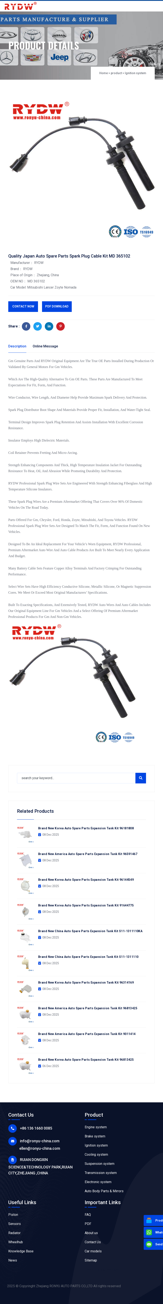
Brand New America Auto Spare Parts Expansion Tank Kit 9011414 (87, 1034)
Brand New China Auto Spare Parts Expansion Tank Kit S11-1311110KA (90, 931)
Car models (93, 1251)
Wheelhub (15, 1242)
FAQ (88, 1215)
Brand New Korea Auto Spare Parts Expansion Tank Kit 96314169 (86, 982)
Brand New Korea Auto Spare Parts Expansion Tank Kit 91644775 (86, 905)
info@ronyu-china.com (39, 1141)
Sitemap (91, 1260)
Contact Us (93, 1242)
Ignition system (135, 73)
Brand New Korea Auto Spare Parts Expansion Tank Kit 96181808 (86, 828)
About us (91, 1233)
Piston (13, 1215)
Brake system (95, 1136)
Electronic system (98, 1182)
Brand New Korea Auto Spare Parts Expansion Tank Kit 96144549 (86, 879)
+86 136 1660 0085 (36, 1128)
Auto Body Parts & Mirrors (104, 1191)
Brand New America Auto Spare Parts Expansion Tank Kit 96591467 (87, 854)
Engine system (96, 1127)
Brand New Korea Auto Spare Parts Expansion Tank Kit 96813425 (86, 1059)
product (116, 73)
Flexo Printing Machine (102, 1269)
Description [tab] (17, 346)
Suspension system (99, 1164)
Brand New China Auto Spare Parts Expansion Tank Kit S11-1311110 (88, 957)
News (12, 1260)
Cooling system (96, 1155)
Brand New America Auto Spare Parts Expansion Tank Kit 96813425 (87, 1008)
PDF (88, 1224)
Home (103, 73)
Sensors (14, 1224)
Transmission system (101, 1173)
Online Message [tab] (45, 346)
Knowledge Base (21, 1251)
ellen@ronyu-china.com (39, 1148)
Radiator (14, 1233)
